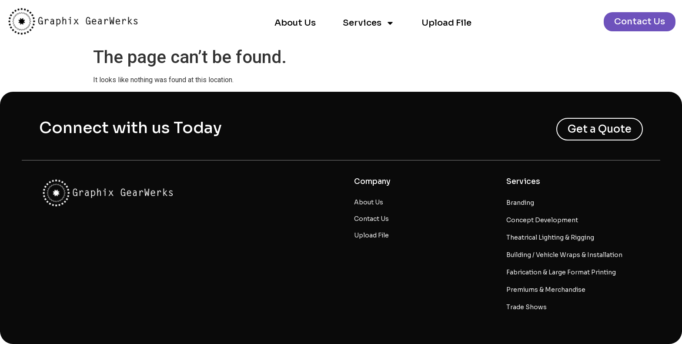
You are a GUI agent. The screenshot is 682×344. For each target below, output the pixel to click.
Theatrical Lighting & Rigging (550, 237)
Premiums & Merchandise (545, 290)
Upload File (446, 22)
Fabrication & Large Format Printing (561, 272)
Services (368, 23)
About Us (295, 22)
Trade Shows (526, 307)
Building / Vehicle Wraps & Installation (564, 255)
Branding (520, 203)
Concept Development (542, 220)
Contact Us (371, 219)
